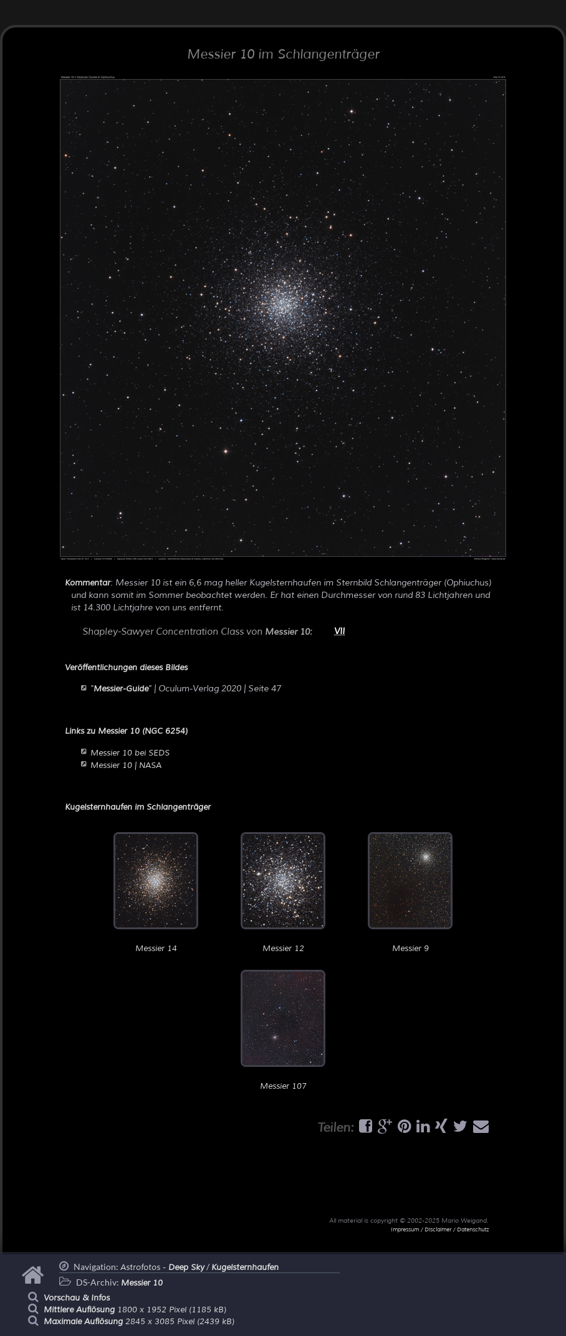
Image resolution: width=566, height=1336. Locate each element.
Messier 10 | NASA (125, 765)
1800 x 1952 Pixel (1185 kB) (135, 1310)
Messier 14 (155, 893)
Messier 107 (283, 1030)
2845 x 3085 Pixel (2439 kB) (139, 1322)
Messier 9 (410, 893)
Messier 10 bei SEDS (130, 753)
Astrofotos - (162, 1267)
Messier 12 (283, 893)
